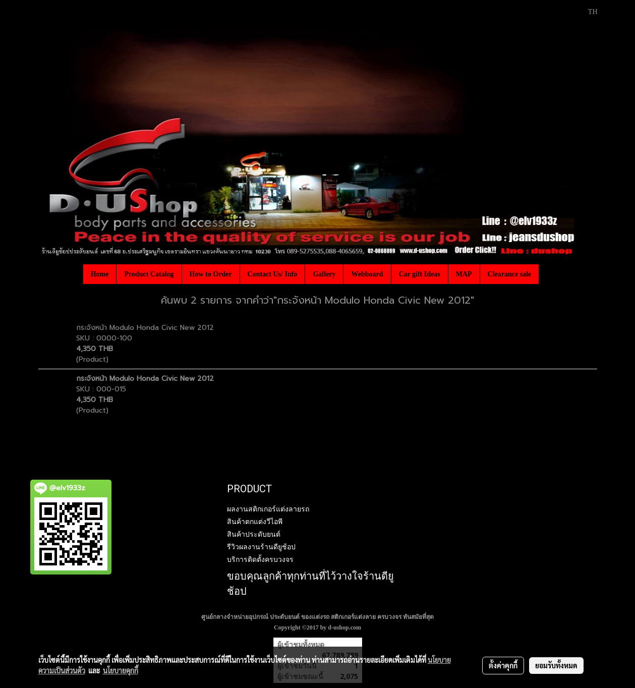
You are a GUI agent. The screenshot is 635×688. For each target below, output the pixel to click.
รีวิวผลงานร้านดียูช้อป (261, 547)
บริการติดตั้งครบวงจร (260, 559)
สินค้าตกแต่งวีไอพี (254, 522)
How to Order (211, 274)
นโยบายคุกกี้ (120, 670)
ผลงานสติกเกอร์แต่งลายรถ (268, 509)
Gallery (324, 274)
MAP (464, 274)
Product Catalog (149, 274)
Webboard (367, 274)
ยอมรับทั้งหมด (556, 665)
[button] (548, 274)
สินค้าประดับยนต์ (253, 534)
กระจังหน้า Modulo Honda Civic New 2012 (145, 327)
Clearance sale (510, 274)
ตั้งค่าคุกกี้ (503, 665)
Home (100, 274)
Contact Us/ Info (273, 274)
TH (587, 12)
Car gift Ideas (419, 274)
